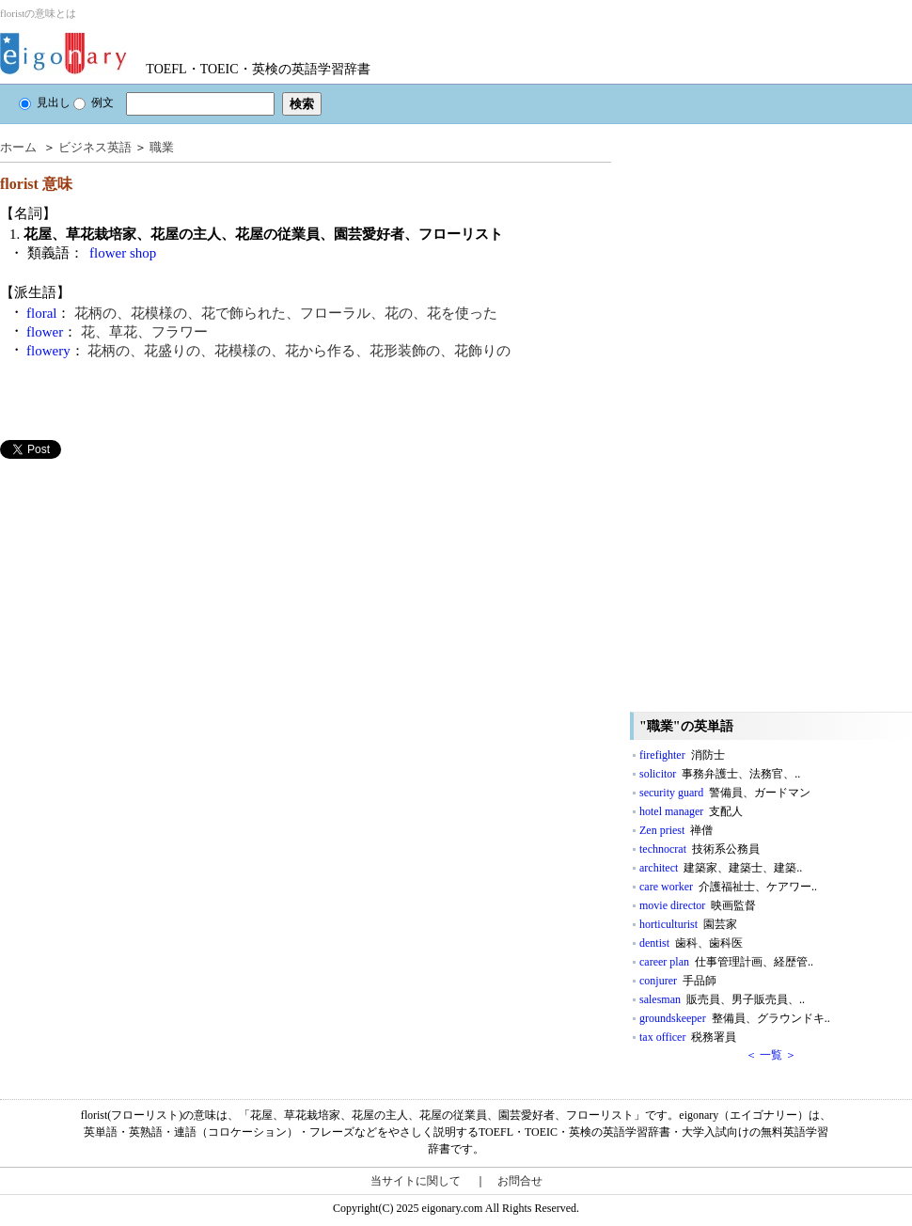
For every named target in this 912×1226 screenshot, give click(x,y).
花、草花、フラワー (144, 331)
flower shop (122, 252)
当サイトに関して (415, 1180)
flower (44, 331)
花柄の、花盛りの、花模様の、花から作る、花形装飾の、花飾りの (299, 350)
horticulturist (688, 924)
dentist (691, 943)
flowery (48, 350)
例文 (93, 102)
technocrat (699, 849)
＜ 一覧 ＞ (771, 1054)
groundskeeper (734, 1018)
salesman (722, 999)
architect (720, 867)
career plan (726, 961)
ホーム (18, 147)
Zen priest (676, 830)
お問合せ (519, 1180)
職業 (161, 147)
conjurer (677, 980)
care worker (728, 886)
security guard (724, 792)
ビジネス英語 (95, 147)
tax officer (687, 1037)
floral (41, 313)
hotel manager (691, 811)
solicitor (719, 773)
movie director (697, 905)
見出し (45, 102)
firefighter (682, 755)
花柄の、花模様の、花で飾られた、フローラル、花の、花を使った (285, 313)
